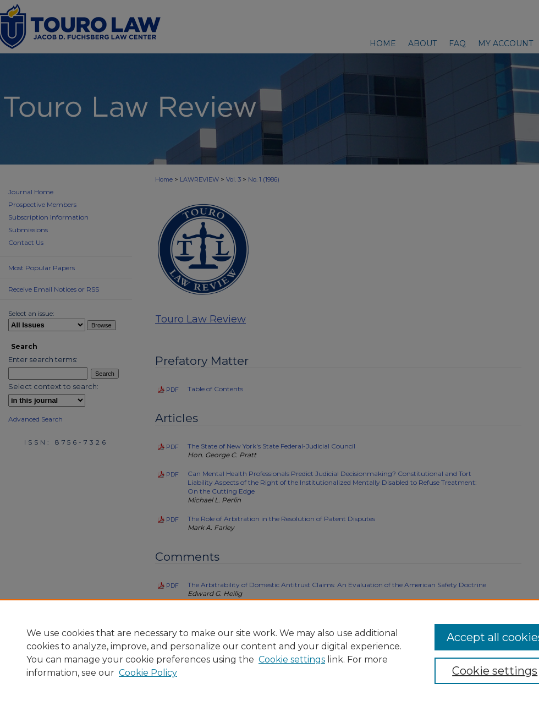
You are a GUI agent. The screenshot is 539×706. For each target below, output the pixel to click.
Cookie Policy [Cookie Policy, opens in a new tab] (148, 672)
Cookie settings (291, 659)
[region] (269, 652)
